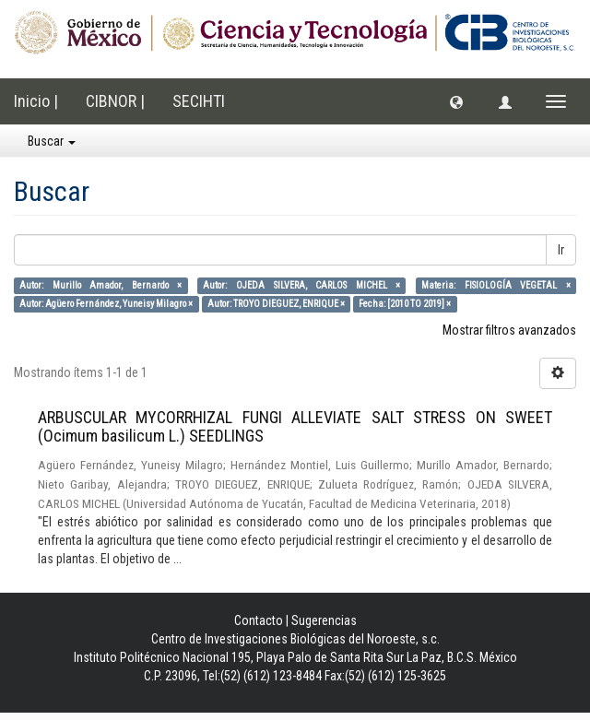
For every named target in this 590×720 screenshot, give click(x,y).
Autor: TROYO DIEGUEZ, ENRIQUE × (276, 304)
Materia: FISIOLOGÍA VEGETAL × (496, 285)
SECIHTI (198, 101)
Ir (561, 249)
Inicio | (36, 101)
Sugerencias (324, 620)
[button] (456, 101)
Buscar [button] (52, 141)
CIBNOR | (115, 101)
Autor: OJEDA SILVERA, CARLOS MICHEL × (301, 285)
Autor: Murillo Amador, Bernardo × (100, 285)
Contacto (258, 620)
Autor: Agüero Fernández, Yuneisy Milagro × (106, 304)
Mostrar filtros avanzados (509, 330)
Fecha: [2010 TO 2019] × (405, 304)
